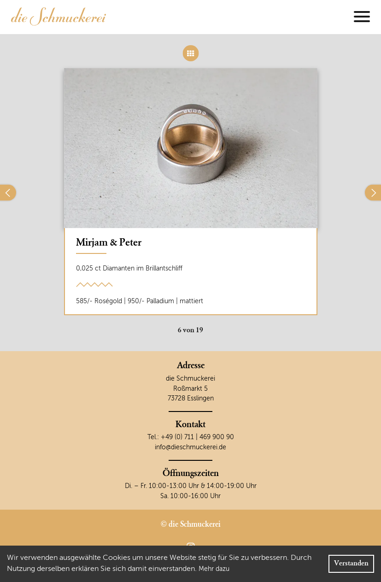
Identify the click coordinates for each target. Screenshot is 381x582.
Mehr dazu (214, 569)
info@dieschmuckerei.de (190, 447)
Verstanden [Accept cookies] (351, 563)
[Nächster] (373, 193)
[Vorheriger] (8, 193)
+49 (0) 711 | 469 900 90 (197, 437)
